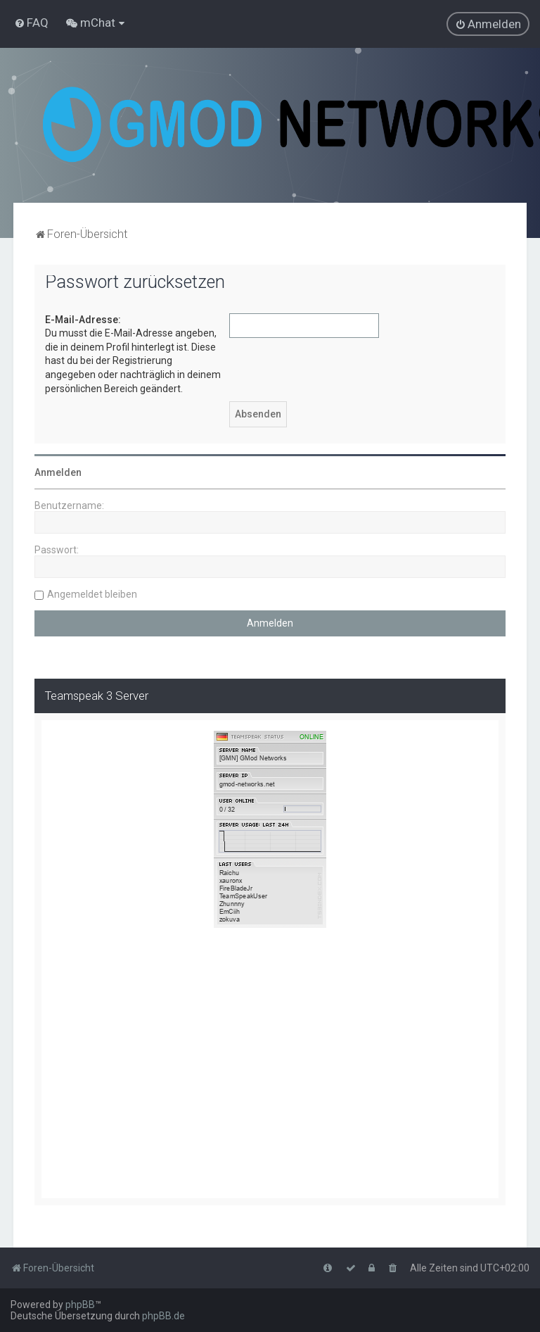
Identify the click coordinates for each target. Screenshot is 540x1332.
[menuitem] (31, 22)
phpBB (80, 1304)
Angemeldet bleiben (92, 594)
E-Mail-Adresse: (83, 319)
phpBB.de (163, 1315)
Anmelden (58, 472)
